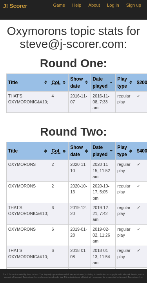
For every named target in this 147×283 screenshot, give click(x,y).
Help (76, 5)
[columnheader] (28, 82)
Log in (113, 5)
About (94, 5)
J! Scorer (15, 5)
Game (59, 5)
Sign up (133, 5)
